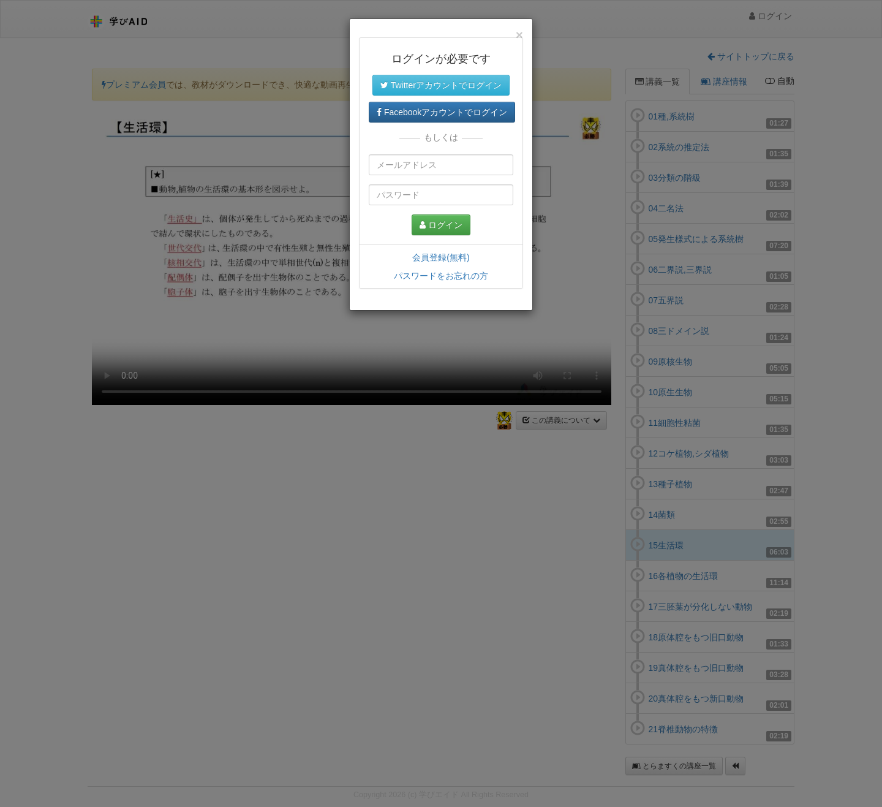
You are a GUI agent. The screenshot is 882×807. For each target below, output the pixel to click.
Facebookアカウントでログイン (442, 112)
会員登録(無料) (440, 257)
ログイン (441, 225)
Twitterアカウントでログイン (441, 85)
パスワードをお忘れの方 (441, 276)
